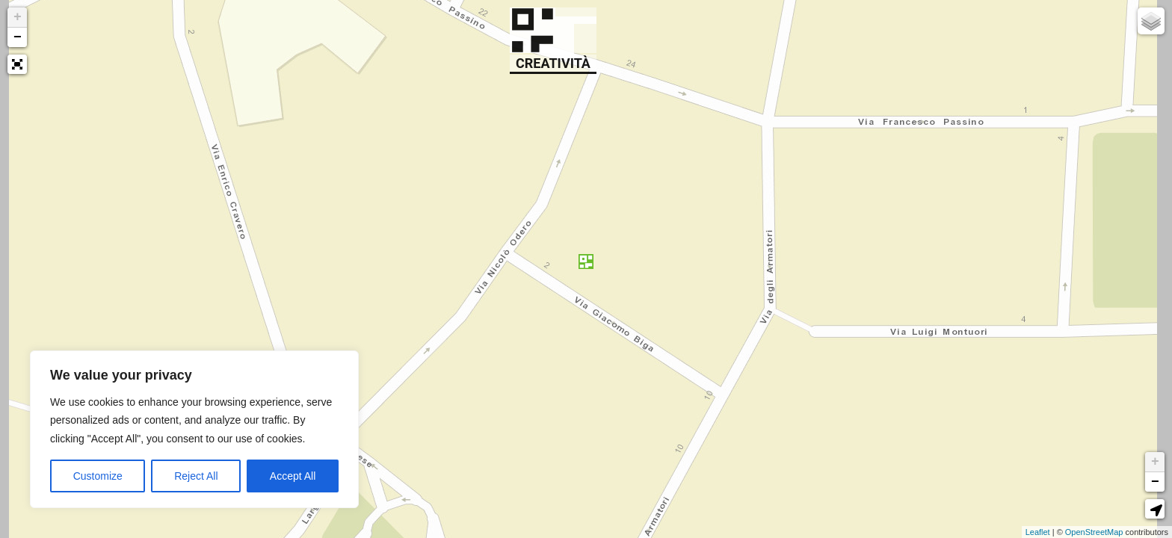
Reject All (196, 476)
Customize (98, 476)
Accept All (292, 476)
